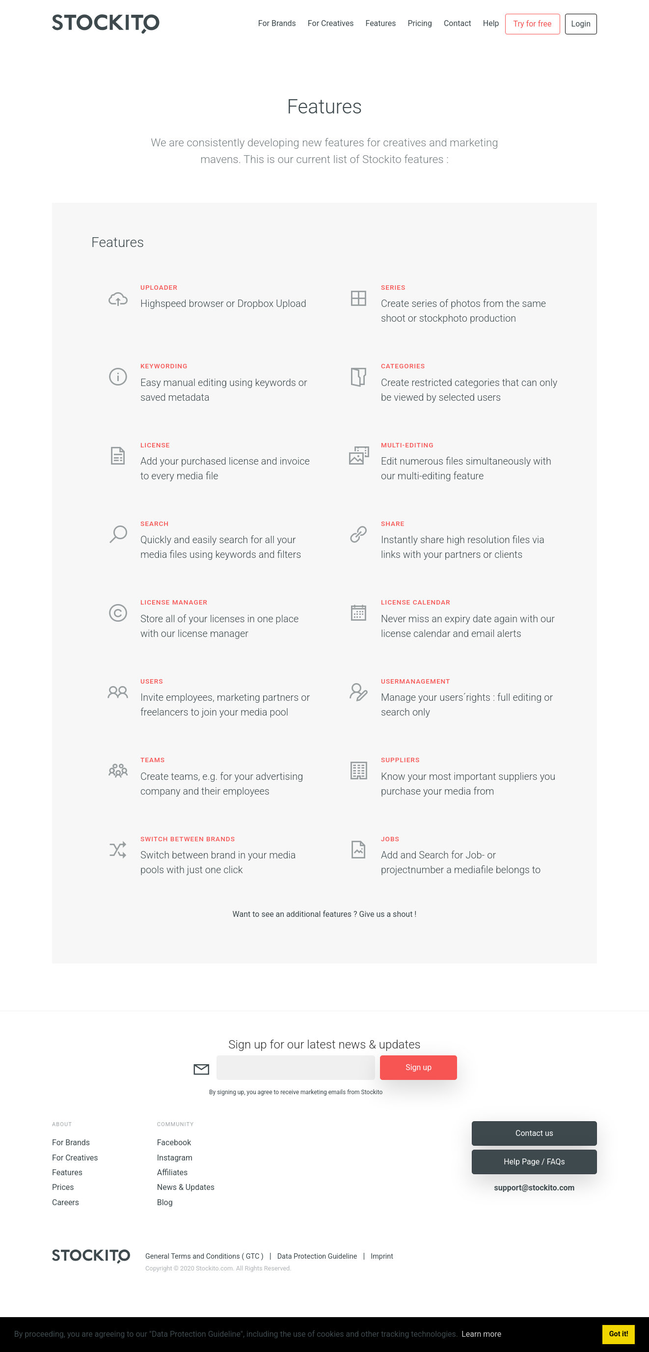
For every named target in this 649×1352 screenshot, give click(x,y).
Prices (63, 1187)
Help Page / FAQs (534, 1161)
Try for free (533, 23)
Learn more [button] (481, 1334)
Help (491, 23)
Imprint (382, 1256)
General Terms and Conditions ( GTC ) (204, 1256)
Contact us (534, 1133)
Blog (165, 1202)
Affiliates (172, 1172)
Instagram (174, 1157)
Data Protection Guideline (317, 1256)
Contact (457, 23)
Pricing (419, 23)
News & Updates (186, 1187)
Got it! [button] (618, 1334)
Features (380, 23)
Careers (65, 1202)
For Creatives (331, 23)
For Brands (277, 23)
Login (581, 23)
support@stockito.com (534, 1187)
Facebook (174, 1142)
